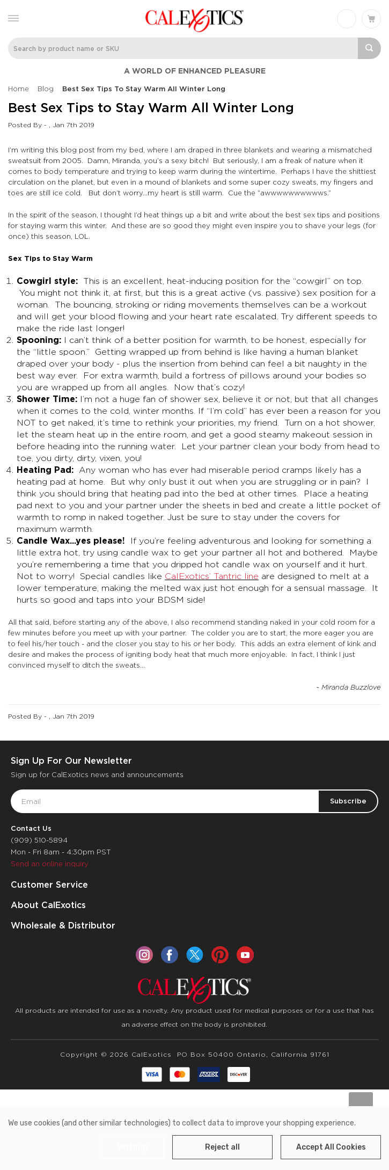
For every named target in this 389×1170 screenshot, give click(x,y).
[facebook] (169, 954)
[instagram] (144, 954)
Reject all (222, 1147)
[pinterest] (220, 954)
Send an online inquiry (50, 864)
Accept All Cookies (331, 1147)
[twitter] (194, 954)
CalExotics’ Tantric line (212, 576)
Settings (132, 1147)
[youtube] (245, 954)
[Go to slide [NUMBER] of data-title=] (361, 1104)
